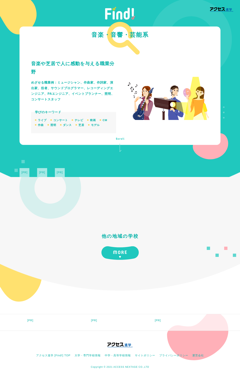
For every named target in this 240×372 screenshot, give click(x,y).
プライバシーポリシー (173, 355)
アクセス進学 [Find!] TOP (53, 355)
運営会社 (198, 355)
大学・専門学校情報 (88, 355)
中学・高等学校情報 (118, 355)
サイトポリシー (145, 355)
